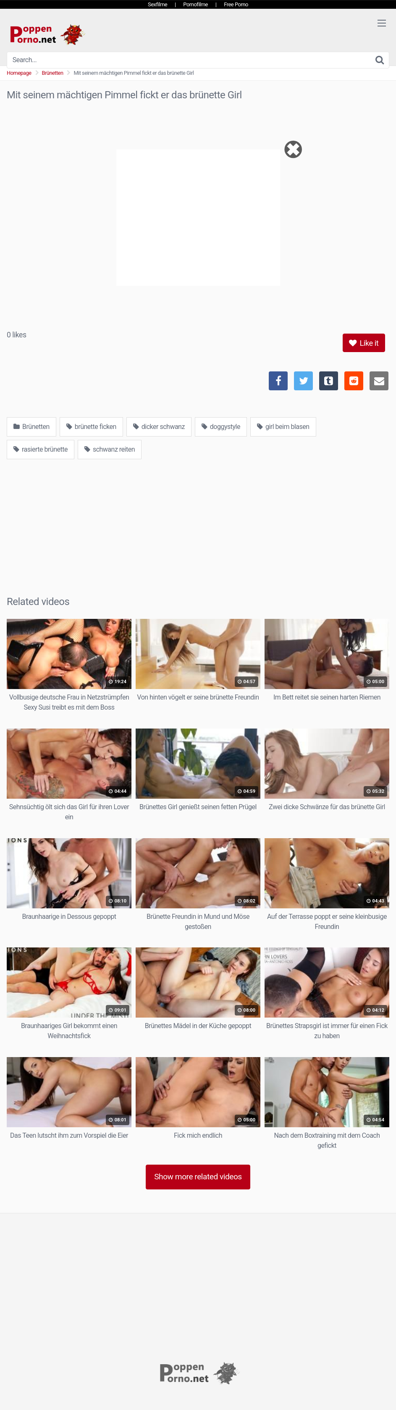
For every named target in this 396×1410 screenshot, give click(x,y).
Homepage (19, 73)
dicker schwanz (159, 427)
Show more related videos (198, 1176)
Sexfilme (157, 4)
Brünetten (52, 73)
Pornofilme (195, 4)
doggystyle (221, 427)
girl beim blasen (283, 427)
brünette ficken (91, 427)
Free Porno (236, 4)
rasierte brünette (40, 449)
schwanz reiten (109, 449)
